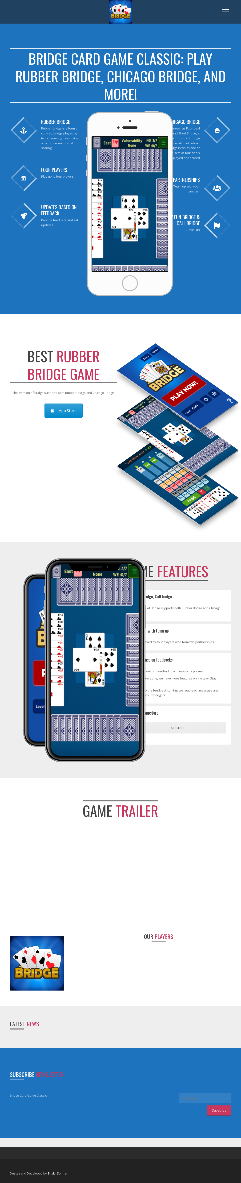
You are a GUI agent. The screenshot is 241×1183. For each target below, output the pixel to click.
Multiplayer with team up (149, 631)
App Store (63, 410)
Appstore (178, 727)
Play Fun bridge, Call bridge (150, 596)
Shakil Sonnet (57, 1173)
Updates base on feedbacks (151, 660)
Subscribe (219, 1110)
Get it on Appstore (143, 713)
